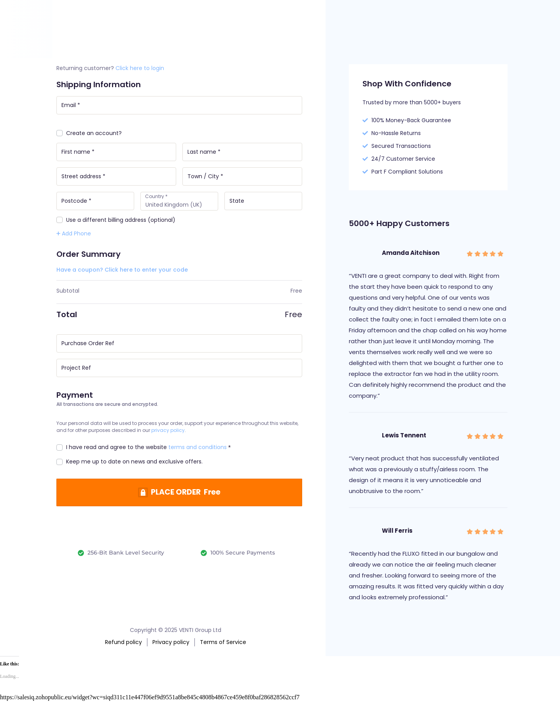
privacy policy (168, 432)
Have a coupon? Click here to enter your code (122, 271)
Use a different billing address (115, 221)
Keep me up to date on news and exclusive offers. (129, 463)
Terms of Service (223, 642)
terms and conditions (197, 449)
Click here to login (140, 68)
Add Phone (73, 235)
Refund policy (123, 642)
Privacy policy (170, 642)
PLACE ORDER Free (186, 494)
